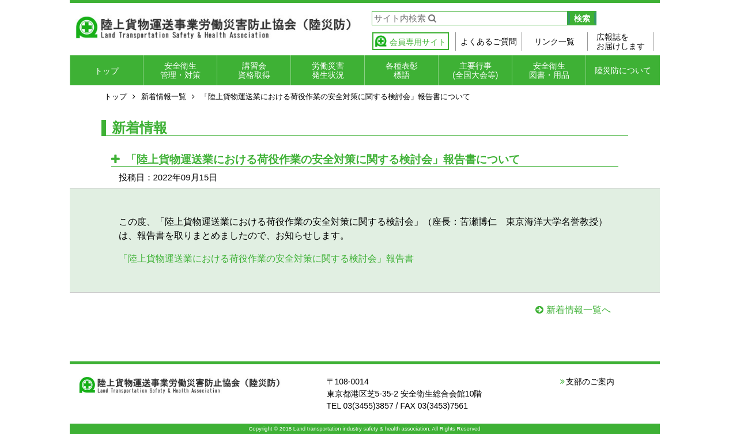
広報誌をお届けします (620, 41)
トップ (107, 71)
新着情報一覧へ (578, 310)
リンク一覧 (554, 41)
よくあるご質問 (488, 41)
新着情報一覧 (163, 96)
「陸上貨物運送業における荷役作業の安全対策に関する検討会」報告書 (266, 258)
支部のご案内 (590, 381)
